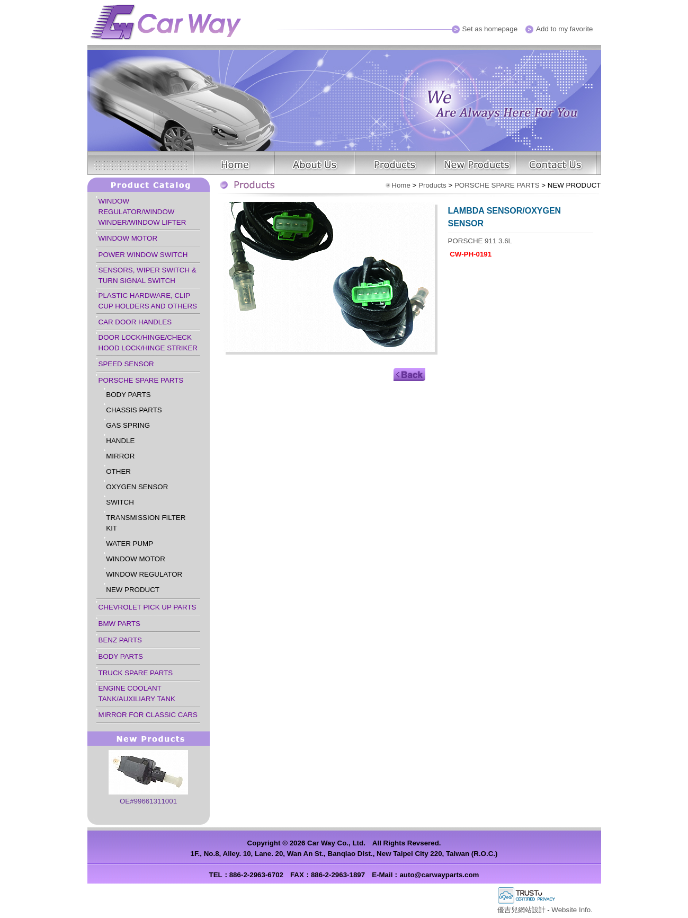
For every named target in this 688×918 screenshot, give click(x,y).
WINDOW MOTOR (128, 238)
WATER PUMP (129, 544)
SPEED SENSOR (126, 364)
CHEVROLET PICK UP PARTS (147, 607)
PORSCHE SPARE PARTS (141, 380)
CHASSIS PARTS (134, 410)
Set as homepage (489, 29)
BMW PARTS (119, 624)
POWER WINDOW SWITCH (143, 255)
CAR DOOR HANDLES (135, 322)
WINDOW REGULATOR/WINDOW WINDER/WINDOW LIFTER (142, 211)
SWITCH (120, 502)
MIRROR (120, 456)
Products (432, 185)
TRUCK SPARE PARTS (136, 673)
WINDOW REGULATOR (144, 574)
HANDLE (120, 441)
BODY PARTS (128, 395)
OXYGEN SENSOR (137, 487)
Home (400, 185)
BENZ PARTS (120, 640)
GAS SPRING (128, 425)
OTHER (118, 471)
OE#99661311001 (148, 801)
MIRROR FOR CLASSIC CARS (148, 715)
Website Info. (572, 910)
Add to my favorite (564, 29)
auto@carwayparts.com (439, 875)
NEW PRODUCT (132, 590)
